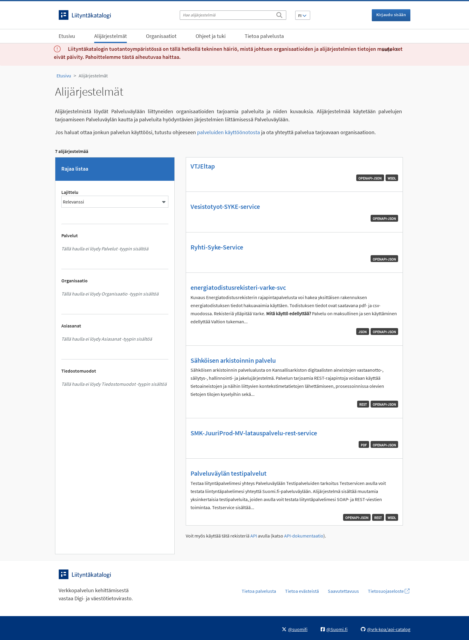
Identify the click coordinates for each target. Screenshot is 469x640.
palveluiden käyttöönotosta (228, 132)
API (253, 536)
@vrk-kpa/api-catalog (385, 629)
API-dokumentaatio (303, 536)
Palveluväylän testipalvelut (229, 473)
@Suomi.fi (334, 629)
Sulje (390, 49)
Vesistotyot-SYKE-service (225, 206)
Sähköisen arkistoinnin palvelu (233, 360)
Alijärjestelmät (110, 36)
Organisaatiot (161, 36)
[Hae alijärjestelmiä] (233, 15)
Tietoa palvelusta (264, 36)
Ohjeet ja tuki (211, 36)
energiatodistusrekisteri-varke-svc (238, 287)
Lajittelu (69, 192)
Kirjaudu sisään (391, 14)
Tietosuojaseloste (388, 591)
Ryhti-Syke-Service (217, 247)
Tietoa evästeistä (302, 591)
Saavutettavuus (343, 591)
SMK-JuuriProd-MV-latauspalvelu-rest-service (254, 433)
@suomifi (294, 629)
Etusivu (67, 36)
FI (302, 15)
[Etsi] (279, 14)
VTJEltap (203, 166)
